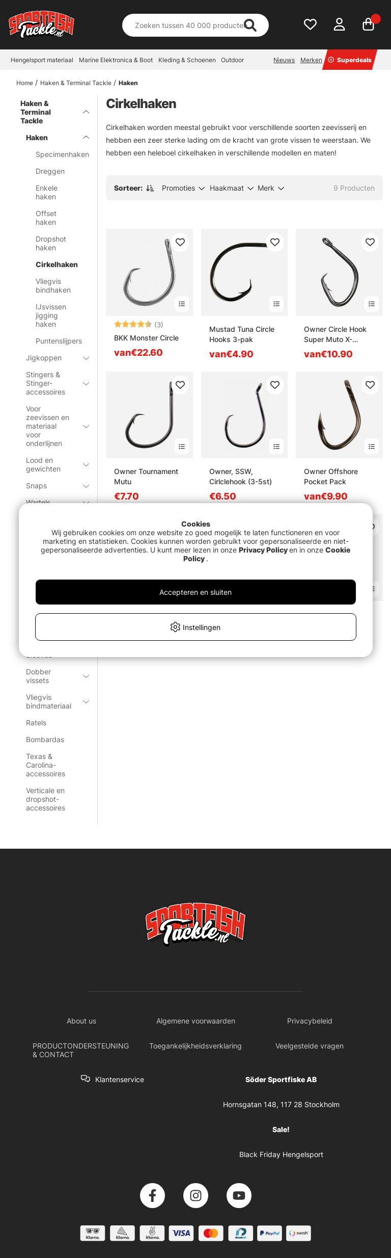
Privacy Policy (263, 549)
